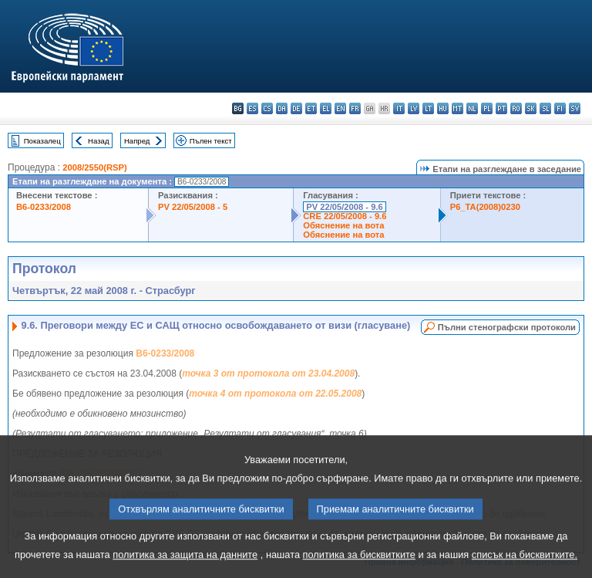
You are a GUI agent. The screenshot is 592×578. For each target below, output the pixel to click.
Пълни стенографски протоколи (507, 327)
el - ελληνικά (325, 108)
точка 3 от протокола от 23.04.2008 (268, 373)
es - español (252, 108)
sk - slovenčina (530, 108)
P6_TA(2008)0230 (485, 206)
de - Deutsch (296, 108)
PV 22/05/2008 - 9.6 (344, 206)
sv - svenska (574, 108)
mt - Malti (457, 108)
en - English (340, 108)
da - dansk (282, 108)
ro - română (516, 108)
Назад (98, 141)
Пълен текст (211, 141)
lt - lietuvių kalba (428, 108)
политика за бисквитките (359, 561)
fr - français (355, 108)
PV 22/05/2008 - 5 (192, 206)
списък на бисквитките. (524, 561)
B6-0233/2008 (43, 206)
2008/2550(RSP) (94, 167)
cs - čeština (267, 108)
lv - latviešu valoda (413, 108)
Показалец (42, 141)
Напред (137, 141)
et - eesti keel (311, 108)
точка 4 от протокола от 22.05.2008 (275, 393)
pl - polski (487, 108)
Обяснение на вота (343, 225)
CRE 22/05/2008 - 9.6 (344, 216)
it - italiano (399, 108)
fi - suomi (560, 108)
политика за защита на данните (185, 561)
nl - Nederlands (472, 108)
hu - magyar (443, 108)
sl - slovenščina (545, 108)
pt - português (501, 108)
